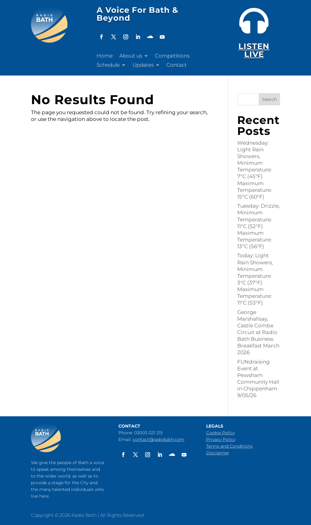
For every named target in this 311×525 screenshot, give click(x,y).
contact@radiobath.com (158, 439)
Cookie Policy (220, 432)
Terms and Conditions (229, 446)
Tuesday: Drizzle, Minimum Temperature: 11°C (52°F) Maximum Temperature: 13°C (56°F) (258, 226)
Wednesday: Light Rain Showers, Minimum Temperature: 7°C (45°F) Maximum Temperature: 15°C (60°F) (254, 170)
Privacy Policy (220, 439)
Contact (176, 65)
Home (105, 56)
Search (269, 99)
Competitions (172, 56)
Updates (143, 65)
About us (130, 56)
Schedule (108, 65)
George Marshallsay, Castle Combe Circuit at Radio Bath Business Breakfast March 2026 (258, 332)
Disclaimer (217, 453)
